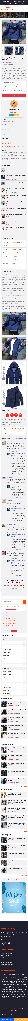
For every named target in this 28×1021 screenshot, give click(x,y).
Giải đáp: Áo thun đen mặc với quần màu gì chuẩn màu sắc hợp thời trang (17, 825)
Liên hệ (15, 1)
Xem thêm (24, 233)
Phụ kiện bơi (7, 693)
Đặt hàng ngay (21, 1019)
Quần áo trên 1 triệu (8, 625)
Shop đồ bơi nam (16, 249)
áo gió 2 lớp (7, 986)
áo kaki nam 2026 (20, 981)
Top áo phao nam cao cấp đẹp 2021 (16, 845)
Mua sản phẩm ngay (14, 95)
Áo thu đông (6, 658)
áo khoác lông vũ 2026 (15, 979)
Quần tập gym (7, 687)
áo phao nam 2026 (21, 977)
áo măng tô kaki (5, 987)
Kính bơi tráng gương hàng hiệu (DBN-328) (16, 168)
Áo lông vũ (6, 655)
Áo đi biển (6, 690)
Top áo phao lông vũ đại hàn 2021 (16, 868)
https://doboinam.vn (10, 141)
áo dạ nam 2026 (5, 979)
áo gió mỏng (18, 430)
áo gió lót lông (14, 986)
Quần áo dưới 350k (8, 616)
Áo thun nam (7, 674)
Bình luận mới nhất (21, 438)
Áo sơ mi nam (7, 677)
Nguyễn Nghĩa (10, 477)
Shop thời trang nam (6, 974)
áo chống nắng (10, 430)
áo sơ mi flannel (16, 991)
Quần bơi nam (7, 680)
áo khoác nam (7, 976)
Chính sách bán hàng (7, 1013)
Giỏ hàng (19, 3)
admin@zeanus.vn (7, 939)
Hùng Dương (10, 441)
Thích (8, 451)
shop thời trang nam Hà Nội (11, 997)
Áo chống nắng (7, 671)
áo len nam (21, 987)
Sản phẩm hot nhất (6, 957)
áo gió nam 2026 (11, 981)
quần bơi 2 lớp (4, 994)
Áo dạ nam (6, 661)
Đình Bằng (9, 500)
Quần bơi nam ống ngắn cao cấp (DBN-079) (16, 214)
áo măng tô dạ (22, 986)
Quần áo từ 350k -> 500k (9, 618)
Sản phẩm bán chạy (6, 953)
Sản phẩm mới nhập (6, 955)
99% (9, 126)
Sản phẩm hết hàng (6, 962)
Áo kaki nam (6, 646)
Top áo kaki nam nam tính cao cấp (16, 853)
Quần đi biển (7, 684)
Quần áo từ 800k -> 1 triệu (9, 623)
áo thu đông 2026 (11, 977)
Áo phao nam (7, 649)
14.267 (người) (9, 132)
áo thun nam (8, 992)
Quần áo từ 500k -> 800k (9, 620)
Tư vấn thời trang (19, 1013)
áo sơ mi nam (7, 991)
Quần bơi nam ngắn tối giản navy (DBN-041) (16, 208)
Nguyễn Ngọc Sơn (11, 524)
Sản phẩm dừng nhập (7, 964)
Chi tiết (18, 84)
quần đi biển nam (13, 994)
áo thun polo (15, 992)
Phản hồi (12, 451)
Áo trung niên (7, 665)
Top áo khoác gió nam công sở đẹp (16, 838)
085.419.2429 (8, 143)
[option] (14, 32)
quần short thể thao (9, 996)
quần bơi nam (22, 992)
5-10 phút (8, 129)
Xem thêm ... (22, 997)
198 (7, 124)
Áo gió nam (6, 642)
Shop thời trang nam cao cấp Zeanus (12, 1008)
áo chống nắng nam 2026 (7, 982)
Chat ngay (17, 115)
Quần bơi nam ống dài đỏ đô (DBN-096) (15, 227)
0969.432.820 (9, 424)
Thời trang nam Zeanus (14, 879)
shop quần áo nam (16, 974)
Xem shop (11, 115)
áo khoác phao (18, 982)
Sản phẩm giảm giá (6, 960)
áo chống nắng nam (17, 431)
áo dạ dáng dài (13, 987)
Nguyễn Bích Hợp (11, 552)
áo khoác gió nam (14, 984)
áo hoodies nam (13, 989)
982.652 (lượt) (9, 134)
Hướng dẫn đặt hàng (22, 1)
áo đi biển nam (15, 428)
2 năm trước (10, 121)
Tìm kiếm (14, 630)
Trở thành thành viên (7, 1014)
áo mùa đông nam (16, 976)
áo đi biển (9, 428)
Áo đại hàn (6, 652)
